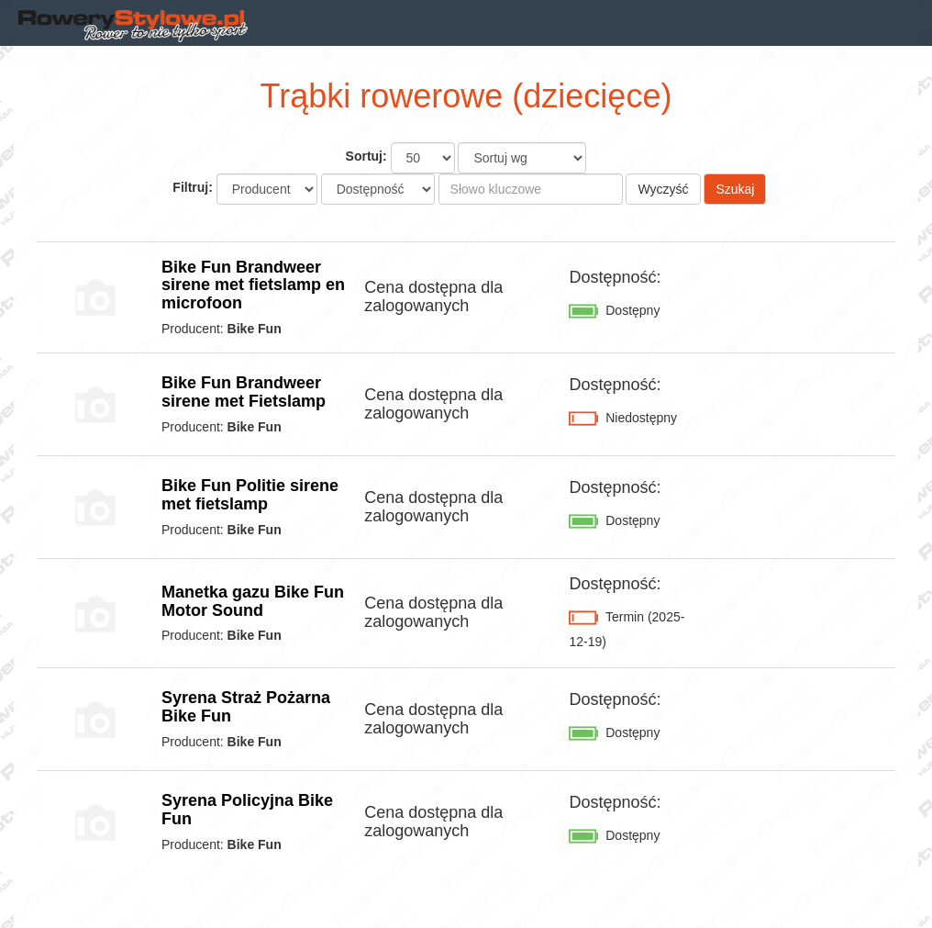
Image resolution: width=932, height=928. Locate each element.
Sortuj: (366, 156)
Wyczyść (663, 189)
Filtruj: (192, 187)
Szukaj (735, 189)
